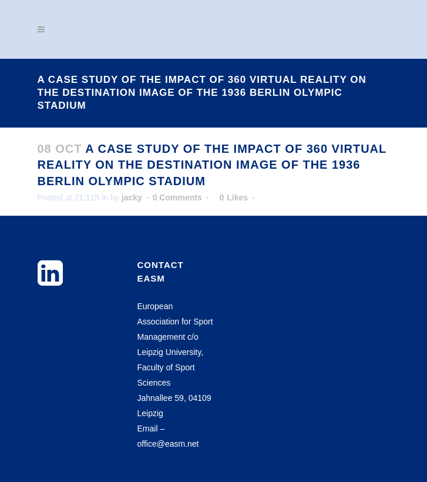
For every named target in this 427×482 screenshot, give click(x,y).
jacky (132, 197)
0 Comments (177, 197)
